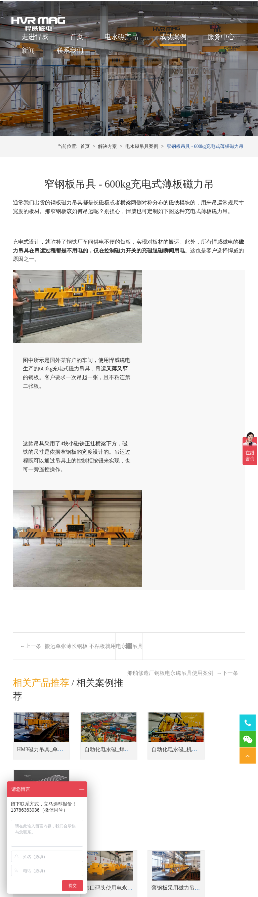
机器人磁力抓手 (97, 833)
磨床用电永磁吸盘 (159, 833)
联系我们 (119, 52)
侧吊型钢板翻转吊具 (129, 784)
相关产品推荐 (41, 536)
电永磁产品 (122, 38)
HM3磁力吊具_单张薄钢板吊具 (53, 599)
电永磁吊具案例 (141, 161)
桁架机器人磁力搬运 (102, 843)
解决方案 (107, 161)
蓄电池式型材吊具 (127, 774)
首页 (78, 38)
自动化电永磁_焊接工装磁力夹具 (117, 599)
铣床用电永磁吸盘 (159, 843)
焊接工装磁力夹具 (100, 823)
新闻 (78, 52)
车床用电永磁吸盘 (159, 823)
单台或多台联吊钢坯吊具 (134, 754)
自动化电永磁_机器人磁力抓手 (174, 599)
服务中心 (36, 52)
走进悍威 (36, 38)
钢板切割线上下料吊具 (131, 764)
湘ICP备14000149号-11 (206, 867)
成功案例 (174, 38)
